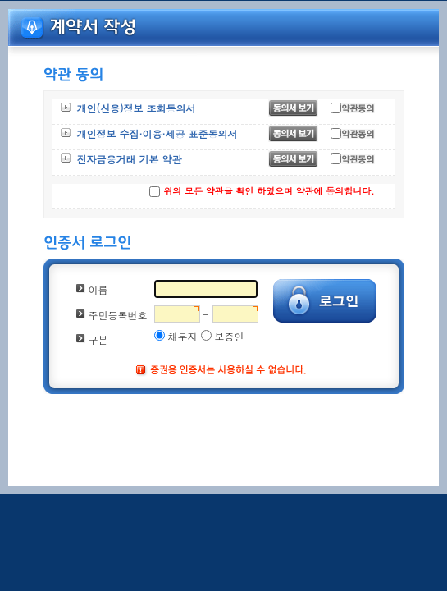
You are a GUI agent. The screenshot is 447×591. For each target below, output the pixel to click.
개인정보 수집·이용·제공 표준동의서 (157, 133)
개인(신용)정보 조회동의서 (136, 108)
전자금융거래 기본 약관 (129, 159)
